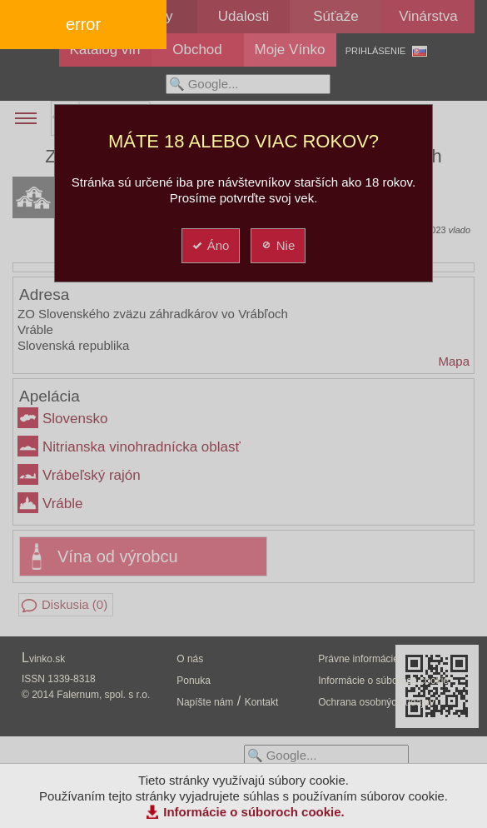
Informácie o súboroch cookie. (254, 812)
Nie (278, 245)
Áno (210, 245)
